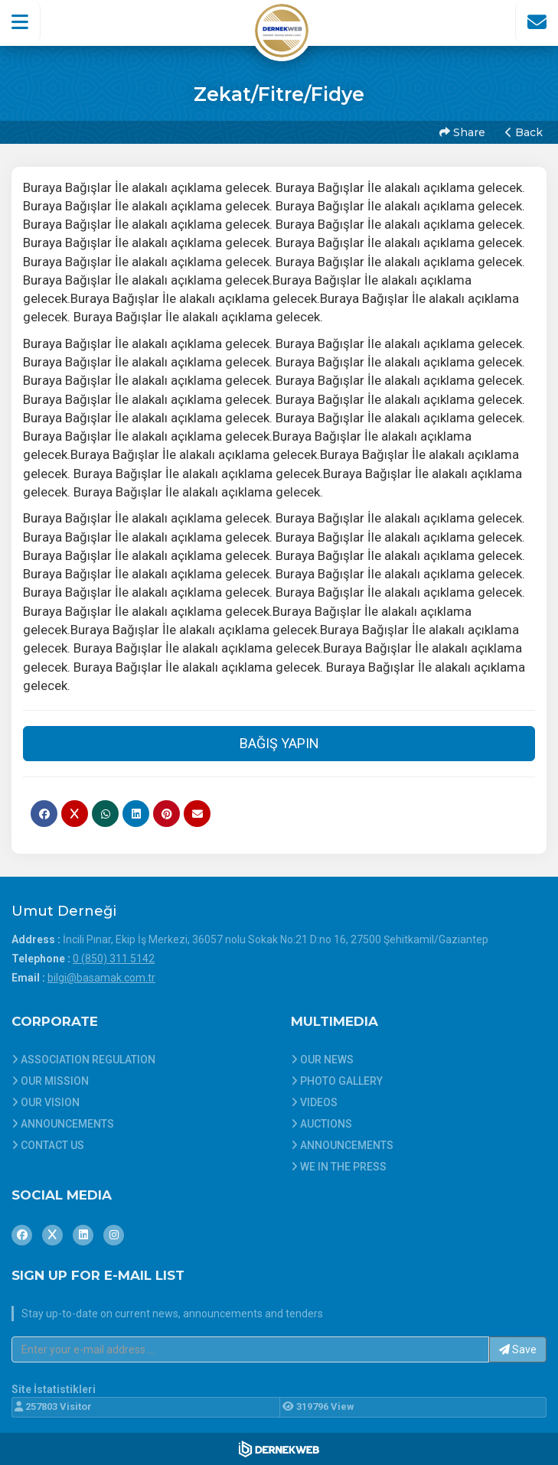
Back (524, 132)
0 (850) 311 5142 (114, 958)
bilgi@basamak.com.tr (101, 978)
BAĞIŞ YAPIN (279, 743)
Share (462, 132)
